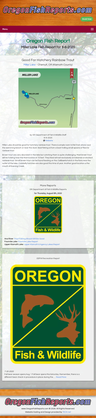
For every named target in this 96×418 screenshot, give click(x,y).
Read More (61, 377)
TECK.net (66, 412)
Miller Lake (30, 64)
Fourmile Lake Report (28, 242)
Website (49, 141)
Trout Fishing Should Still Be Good (29, 239)
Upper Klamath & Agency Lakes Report (42, 244)
